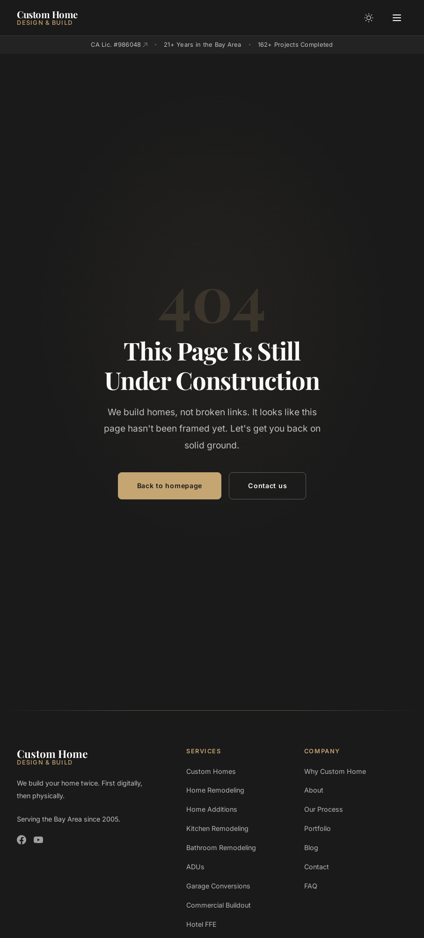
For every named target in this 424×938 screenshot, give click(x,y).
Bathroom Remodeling (221, 847)
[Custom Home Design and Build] (47, 18)
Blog (311, 847)
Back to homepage (169, 486)
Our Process (323, 809)
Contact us (267, 486)
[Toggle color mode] (368, 17)
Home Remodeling (215, 790)
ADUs (195, 867)
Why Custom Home (335, 771)
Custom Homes (211, 771)
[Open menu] (397, 17)
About (313, 790)
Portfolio (317, 828)
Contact (316, 867)
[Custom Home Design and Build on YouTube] (38, 839)
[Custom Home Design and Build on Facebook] (21, 839)
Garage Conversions (218, 886)
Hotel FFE (201, 924)
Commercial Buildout (218, 905)
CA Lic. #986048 (119, 44)
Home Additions (211, 809)
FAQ (310, 886)
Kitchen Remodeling (217, 828)
